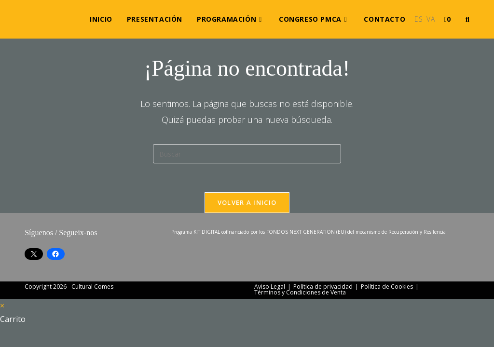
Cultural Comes (92, 286)
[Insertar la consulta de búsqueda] (247, 153)
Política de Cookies (387, 286)
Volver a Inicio (247, 202)
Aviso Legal (269, 286)
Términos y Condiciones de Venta (300, 292)
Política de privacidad (323, 286)
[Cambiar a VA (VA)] (431, 19)
